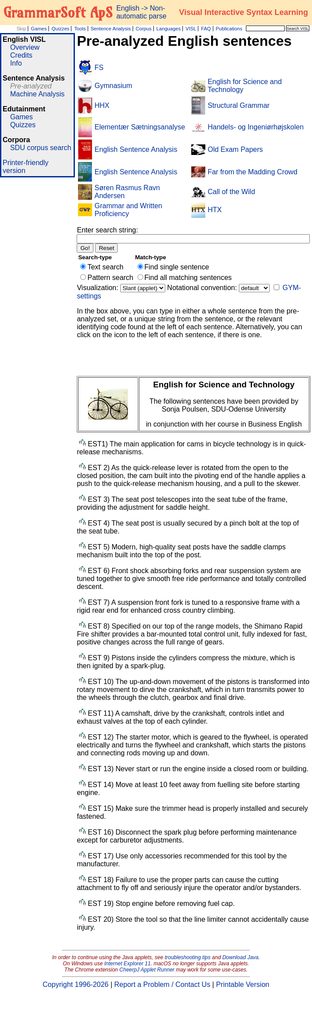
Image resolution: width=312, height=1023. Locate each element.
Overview (25, 47)
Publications (228, 28)
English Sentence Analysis (135, 149)
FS (98, 67)
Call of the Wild (231, 191)
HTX (215, 209)
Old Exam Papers (235, 149)
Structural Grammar (238, 105)
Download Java (240, 957)
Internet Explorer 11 (127, 963)
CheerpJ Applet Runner (147, 970)
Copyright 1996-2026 (75, 984)
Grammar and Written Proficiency (128, 209)
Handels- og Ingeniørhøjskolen (256, 127)
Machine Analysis (37, 94)
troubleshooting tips (188, 957)
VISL (191, 28)
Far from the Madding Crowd (252, 172)
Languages (168, 28)
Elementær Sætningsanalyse (139, 127)
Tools (79, 28)
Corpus (144, 28)
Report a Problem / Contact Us (162, 984)
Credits (21, 55)
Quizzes (60, 28)
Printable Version (242, 984)
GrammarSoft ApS (58, 12)
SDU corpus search (40, 147)
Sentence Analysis (110, 28)
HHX (101, 105)
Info (16, 63)
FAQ (206, 28)
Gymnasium (113, 85)
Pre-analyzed (31, 86)
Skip (21, 28)
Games (39, 28)
